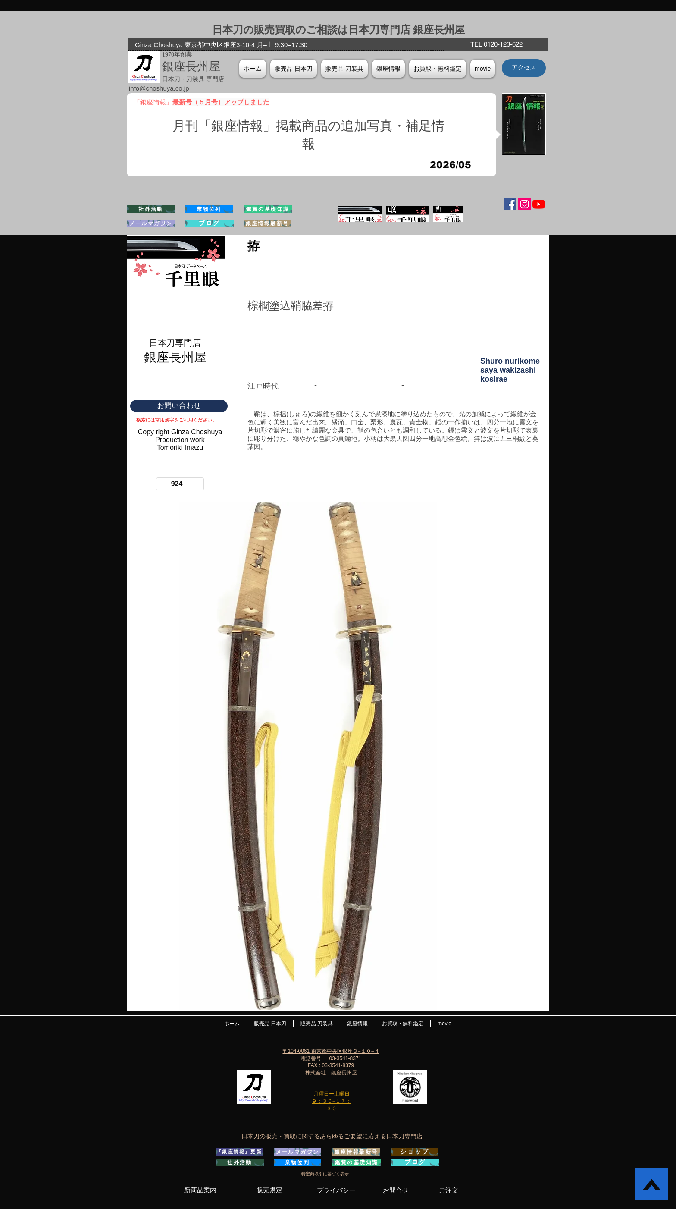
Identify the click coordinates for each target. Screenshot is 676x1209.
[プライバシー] (336, 1190)
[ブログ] (209, 223)
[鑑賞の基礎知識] (268, 209)
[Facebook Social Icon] (510, 204)
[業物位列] (209, 209)
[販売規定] (269, 1190)
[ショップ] (414, 1152)
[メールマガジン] (151, 223)
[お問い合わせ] (179, 406)
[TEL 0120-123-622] (496, 44)
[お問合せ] (396, 1190)
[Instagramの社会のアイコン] (524, 204)
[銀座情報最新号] (267, 223)
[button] (388, 69)
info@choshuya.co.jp (159, 88)
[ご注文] (448, 1190)
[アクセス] (524, 68)
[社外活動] (151, 209)
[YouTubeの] (538, 204)
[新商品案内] (200, 1190)
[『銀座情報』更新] (239, 1152)
